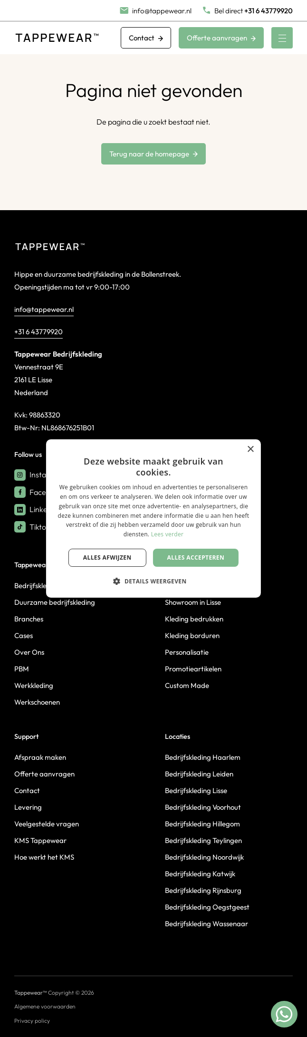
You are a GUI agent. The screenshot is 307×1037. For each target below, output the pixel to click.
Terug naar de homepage (153, 153)
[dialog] (153, 518)
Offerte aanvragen (221, 37)
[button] (153, 581)
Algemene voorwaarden (45, 1006)
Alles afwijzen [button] (107, 557)
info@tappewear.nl (44, 309)
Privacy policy (32, 1020)
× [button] (250, 449)
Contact (146, 37)
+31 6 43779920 (38, 331)
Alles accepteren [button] (196, 557)
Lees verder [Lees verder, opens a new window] (167, 534)
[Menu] (282, 37)
